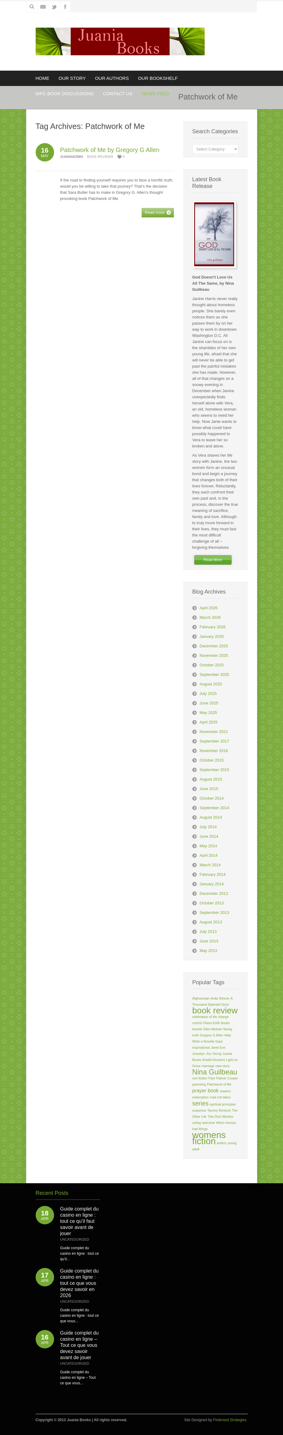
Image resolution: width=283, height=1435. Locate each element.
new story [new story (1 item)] (222, 1066)
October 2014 (212, 798)
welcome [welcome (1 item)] (208, 1123)
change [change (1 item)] (223, 1017)
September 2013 (214, 912)
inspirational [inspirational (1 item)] (201, 1047)
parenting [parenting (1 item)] (199, 1084)
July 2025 (208, 693)
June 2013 (209, 941)
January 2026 (212, 636)
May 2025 (208, 712)
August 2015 (211, 779)
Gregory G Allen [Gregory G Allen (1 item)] (211, 1035)
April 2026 (209, 608)
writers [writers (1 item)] (221, 1143)
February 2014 (213, 874)
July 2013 (208, 931)
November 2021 (214, 731)
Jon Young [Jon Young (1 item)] (214, 1053)
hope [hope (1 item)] (219, 1041)
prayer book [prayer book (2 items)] (205, 1090)
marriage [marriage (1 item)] (208, 1066)
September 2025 (214, 674)
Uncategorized (74, 1239)
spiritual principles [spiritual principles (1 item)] (223, 1104)
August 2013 (211, 922)
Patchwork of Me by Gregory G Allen (109, 149)
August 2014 (211, 817)
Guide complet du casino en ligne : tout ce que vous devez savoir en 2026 (79, 1283)
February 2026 (213, 627)
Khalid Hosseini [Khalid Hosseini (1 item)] (213, 1060)
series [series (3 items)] (200, 1103)
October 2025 (212, 665)
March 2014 (210, 865)
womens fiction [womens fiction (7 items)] (209, 1138)
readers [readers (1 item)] (225, 1091)
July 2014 (208, 827)
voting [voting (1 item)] (196, 1123)
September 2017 (214, 741)
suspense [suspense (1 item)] (199, 1110)
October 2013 (212, 903)
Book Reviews (100, 156)
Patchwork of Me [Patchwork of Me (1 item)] (219, 1084)
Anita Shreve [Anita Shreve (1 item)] (219, 998)
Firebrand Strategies (229, 1420)
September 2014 (214, 807)
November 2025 (214, 655)
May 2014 (208, 846)
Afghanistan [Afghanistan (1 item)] (201, 998)
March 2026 (210, 617)
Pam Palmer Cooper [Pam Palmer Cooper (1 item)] (223, 1078)
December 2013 (214, 893)
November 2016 (214, 750)
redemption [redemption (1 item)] (200, 1097)
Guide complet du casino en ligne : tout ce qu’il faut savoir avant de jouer (79, 1221)
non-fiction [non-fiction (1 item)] (199, 1078)
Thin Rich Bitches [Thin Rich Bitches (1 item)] (220, 1116)
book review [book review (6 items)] (215, 1010)
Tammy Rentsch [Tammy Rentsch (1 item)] (219, 1110)
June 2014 (209, 836)
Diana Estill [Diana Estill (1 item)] (211, 1023)
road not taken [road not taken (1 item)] (220, 1097)
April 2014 (209, 855)
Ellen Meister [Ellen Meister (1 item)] (212, 1029)
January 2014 (212, 884)
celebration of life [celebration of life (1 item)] (204, 1017)
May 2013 (208, 950)
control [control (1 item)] (197, 1023)
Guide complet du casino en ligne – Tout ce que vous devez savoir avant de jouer (79, 1345)
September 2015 (214, 769)
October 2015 (212, 760)
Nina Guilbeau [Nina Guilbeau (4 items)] (214, 1072)
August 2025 (211, 684)
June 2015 (209, 788)
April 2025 (209, 722)
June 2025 (209, 703)
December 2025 (214, 646)
